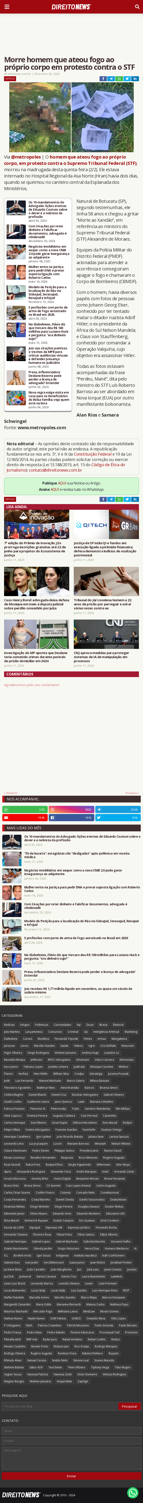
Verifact (23, 1074)
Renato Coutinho (15, 1346)
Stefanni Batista (14, 1367)
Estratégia (96, 1074)
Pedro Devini (40, 1151)
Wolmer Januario (65, 1053)
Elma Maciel (11, 1220)
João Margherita (61, 1269)
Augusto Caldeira (64, 1116)
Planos (8, 1074)
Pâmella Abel (12, 1339)
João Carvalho (36, 1269)
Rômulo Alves (12, 1360)
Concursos (55, 1032)
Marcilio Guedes (65, 1297)
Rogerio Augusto (114, 1158)
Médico (123, 1067)
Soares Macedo (104, 1360)
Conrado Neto (85, 1192)
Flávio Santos (86, 1234)
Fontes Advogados (38, 1130)
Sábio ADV (36, 1367)
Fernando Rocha (106, 1227)
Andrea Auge (90, 1053)
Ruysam (114, 1353)
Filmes (88, 1039)
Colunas (65, 1192)
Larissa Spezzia (119, 1137)
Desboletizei (118, 1199)
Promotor (131, 1332)
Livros (24, 1046)
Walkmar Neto (46, 1088)
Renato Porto (39, 1346)
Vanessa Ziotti (63, 1374)
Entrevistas (126, 1060)
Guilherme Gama (38, 1102)
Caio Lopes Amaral (78, 1185)
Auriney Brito (39, 1178)
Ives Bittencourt (54, 1262)
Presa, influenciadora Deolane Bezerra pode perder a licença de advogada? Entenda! (45, 377)
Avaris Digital (62, 1178)
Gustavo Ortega (111, 1130)
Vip (79, 1025)
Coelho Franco (45, 1192)
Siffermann (103, 1164)
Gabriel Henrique (15, 1241)
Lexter (89, 1283)
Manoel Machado (50, 1081)
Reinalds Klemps (14, 1060)
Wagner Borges (14, 1381)
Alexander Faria (61, 1171)
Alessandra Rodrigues (31, 1171)
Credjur (79, 1074)
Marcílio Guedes (44, 1046)
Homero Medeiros (117, 1248)
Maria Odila (43, 1304)
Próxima (131, 793)
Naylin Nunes (36, 1318)
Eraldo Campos (64, 1220)
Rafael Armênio (72, 1339)
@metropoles (26, 157)
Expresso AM (54, 1227)
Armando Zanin (124, 1171)
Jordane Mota (12, 1269)
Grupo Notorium (68, 1248)
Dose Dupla (59, 1123)
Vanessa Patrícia (37, 1374)
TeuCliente (55, 1367)
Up (86, 1032)
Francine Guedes (66, 1130)
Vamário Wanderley (97, 1109)
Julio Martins (12, 1032)
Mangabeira (119, 1039)
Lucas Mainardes (15, 1290)
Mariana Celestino (101, 1102)
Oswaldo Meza (95, 1318)
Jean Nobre (98, 1262)
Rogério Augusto (41, 1353)
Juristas (131, 1269)
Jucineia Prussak (118, 1074)
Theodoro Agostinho (17, 1088)
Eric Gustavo (87, 1220)
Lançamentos (34, 1032)
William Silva (61, 1074)
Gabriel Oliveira (114, 1095)
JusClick (9, 1276)
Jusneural (25, 1276)
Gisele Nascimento (16, 1248)
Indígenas (62, 1255)
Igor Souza (43, 1255)
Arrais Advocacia (15, 1178)
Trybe (75, 1109)
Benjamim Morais (87, 1178)
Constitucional (109, 1192)
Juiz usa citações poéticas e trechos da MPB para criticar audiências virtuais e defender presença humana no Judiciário (48, 355)
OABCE (76, 1318)
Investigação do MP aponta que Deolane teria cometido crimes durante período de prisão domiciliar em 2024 (35, 657)
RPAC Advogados (59, 1060)
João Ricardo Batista (70, 1137)
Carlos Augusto (106, 1185)
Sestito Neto (60, 1360)
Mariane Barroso (78, 1144)
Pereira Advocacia (82, 1332)
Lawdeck (116, 1276)
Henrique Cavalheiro (17, 1137)
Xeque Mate (64, 1381)
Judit (7, 1081)
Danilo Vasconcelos (92, 1199)
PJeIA (29, 1325)
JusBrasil (79, 1067)
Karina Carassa (46, 1276)
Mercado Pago (42, 1311)
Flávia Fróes (64, 1234)
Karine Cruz (69, 1276)
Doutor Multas (114, 1206)
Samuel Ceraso (36, 1360)
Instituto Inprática (85, 1255)
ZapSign (83, 1381)
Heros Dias (92, 1248)
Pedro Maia (34, 1332)
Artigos (24, 1025)
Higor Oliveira (13, 1053)
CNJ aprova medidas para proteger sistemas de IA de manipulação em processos (101, 657)
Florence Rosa (42, 1234)
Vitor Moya (123, 1164)
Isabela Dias (12, 1262)
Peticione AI (37, 1109)
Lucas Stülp (58, 1290)
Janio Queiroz (63, 1102)
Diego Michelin (39, 1206)
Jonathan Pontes (121, 1262)
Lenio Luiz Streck (14, 1283)
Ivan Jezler (31, 1262)
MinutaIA (100, 1144)
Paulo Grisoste (104, 1325)
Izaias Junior (77, 1262)
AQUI (62, 483)
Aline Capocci (12, 1116)
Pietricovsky (58, 1109)
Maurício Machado (16, 1311)
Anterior (11, 793)
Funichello (89, 1130)
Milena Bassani (99, 1081)
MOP (126, 1290)
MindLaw (89, 1311)
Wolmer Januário (40, 1381)
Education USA (115, 1213)
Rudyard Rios (54, 1164)
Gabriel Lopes (41, 1241)
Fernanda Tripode (66, 1039)
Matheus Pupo (119, 1304)
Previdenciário (89, 1151)
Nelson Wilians (121, 1144)
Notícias (10, 78)
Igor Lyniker (43, 1137)
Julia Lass (93, 1269)
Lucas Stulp (38, 1290)
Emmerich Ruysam (36, 1220)
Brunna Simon (109, 1088)
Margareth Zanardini (17, 1304)
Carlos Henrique (14, 1123)
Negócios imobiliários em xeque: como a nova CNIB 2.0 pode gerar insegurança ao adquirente (49, 252)
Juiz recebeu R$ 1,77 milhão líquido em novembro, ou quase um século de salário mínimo (78, 990)
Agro (91, 1046)
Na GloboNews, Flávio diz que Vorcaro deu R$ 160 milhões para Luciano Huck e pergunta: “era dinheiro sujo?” (49, 332)
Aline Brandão (70, 1088)
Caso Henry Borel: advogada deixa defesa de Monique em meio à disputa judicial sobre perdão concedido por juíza (36, 604)
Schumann (82, 1060)
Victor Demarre (87, 1374)
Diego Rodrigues (38, 1053)
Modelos (43, 1039)
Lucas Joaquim (38, 1144)
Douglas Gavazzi (88, 1206)
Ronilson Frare (67, 1353)
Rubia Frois (33, 1164)
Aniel (105, 1171)
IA (135, 1248)
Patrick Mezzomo (78, 1325)
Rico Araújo (81, 1346)
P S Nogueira (12, 1325)
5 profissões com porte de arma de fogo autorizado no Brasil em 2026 (48, 311)
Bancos (89, 1088)
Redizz (115, 1339)
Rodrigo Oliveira (14, 1353)
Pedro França (12, 1332)
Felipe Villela (12, 1130)
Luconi (57, 1144)
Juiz (79, 1269)
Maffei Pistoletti (14, 1297)
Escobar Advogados (85, 1095)
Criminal (73, 1032)
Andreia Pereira (37, 1116)
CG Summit (53, 1185)
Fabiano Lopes (33, 1067)
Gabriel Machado (67, 1241)
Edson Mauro (38, 1213)
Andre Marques (86, 1171)
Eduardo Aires (62, 1213)
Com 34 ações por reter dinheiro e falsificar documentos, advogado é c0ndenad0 (48, 231)
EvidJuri (127, 1123)
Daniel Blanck (37, 1095)
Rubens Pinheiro (92, 1353)
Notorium (128, 1046)
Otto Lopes (118, 1318)
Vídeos (78, 1046)
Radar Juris (50, 1339)
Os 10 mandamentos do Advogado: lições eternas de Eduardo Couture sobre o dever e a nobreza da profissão (48, 210)
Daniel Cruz (59, 1095)
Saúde (64, 1046)
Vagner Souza (12, 1374)
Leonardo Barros (42, 1283)
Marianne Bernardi (69, 1304)
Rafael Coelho (97, 1339)
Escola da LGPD (14, 1227)
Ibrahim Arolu (22, 1255)
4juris (7, 1171)
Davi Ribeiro (38, 1123)
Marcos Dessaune (113, 1297)
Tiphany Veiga (100, 1367)
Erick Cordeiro (110, 1220)
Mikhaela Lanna (68, 1311)
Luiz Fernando (24, 1081)
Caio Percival (89, 1116)
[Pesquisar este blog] (60, 1406)
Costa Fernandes (15, 1199)
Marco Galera (75, 1081)
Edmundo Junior (14, 1213)
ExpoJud (35, 1227)
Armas (102, 1039)
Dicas (89, 1025)
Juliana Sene (96, 1137)
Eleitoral (118, 1025)
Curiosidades (62, 1025)
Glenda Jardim (43, 1248)
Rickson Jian (61, 1346)
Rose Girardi (12, 1164)
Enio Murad (110, 1123)
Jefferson (36, 1060)
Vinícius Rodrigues (114, 1374)
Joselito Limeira (58, 1067)
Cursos (27, 1039)
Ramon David (112, 1151)
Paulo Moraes (128, 1325)
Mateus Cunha (95, 1304)
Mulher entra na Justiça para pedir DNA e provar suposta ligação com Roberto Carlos (46, 272)
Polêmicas (41, 1025)
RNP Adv (31, 1339)
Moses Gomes (109, 1311)
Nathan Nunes (13, 1318)
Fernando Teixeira (15, 1234)
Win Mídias (123, 1109)
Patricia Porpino (14, 1109)
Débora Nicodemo (85, 1123)
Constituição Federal (93, 454)
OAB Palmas (58, 1318)
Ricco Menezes (88, 1158)
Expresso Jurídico (79, 1227)
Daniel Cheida (65, 1199)
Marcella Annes (39, 1297)
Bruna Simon (32, 1185)
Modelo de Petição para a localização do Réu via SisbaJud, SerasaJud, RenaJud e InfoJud (47, 292)
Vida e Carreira (104, 1060)
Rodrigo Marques (106, 1346)
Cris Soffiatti (108, 1046)
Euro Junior (11, 1067)
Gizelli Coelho (13, 1102)
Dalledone (10, 1039)
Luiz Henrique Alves (104, 1290)
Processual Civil (109, 1332)
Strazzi (103, 1025)
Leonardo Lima (14, 1144)
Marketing (131, 1032)
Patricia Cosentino (49, 1325)
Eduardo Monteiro (88, 1213)
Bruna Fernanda (114, 1178)
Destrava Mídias (14, 1206)
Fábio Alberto (109, 1234)
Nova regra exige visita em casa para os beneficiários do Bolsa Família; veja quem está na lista (49, 398)
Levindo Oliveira (69, 1283)
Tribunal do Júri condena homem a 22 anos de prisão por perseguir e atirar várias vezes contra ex (102, 604)
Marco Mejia (89, 1297)
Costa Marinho (40, 1199)
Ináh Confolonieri (113, 1255)
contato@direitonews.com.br (55, 470)
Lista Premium (108, 1283)
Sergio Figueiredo (79, 1164)
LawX (81, 1102)
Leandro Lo (111, 1053)
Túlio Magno (123, 1367)
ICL (6, 1255)
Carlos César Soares (17, 1192)
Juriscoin (9, 1046)
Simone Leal (81, 1360)
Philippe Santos (64, 1151)
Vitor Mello (41, 1074)
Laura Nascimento (93, 1276)
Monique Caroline (101, 1067)
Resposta (67, 1158)
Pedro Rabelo (56, 1332)
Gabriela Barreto (94, 1241)
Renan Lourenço (14, 1158)
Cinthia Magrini (13, 1095)
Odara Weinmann (15, 1151)
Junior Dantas (113, 1269)
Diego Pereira (63, 1206)
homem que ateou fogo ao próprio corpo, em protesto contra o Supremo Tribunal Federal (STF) (70, 160)
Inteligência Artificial (106, 1032)
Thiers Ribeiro (77, 1367)
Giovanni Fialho (121, 1241)
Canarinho (109, 1116)
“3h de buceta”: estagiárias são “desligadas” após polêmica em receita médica (77, 855)
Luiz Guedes (79, 1290)
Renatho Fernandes (43, 1158)
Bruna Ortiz (11, 1185)
